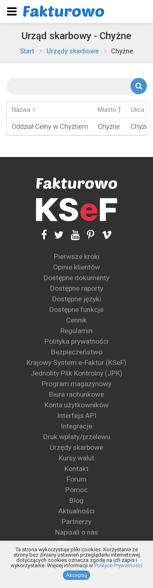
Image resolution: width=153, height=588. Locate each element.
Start (27, 51)
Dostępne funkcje (76, 309)
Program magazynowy (76, 384)
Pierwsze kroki (77, 256)
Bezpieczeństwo (76, 352)
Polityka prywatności (76, 341)
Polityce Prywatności (118, 565)
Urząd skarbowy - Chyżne (76, 36)
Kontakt (76, 468)
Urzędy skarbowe (73, 51)
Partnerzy (76, 521)
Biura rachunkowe (76, 394)
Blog (76, 500)
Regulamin (76, 331)
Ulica (140, 109)
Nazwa (24, 109)
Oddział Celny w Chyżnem (50, 126)
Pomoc (76, 490)
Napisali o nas (76, 532)
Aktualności (76, 511)
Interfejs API (76, 415)
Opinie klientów (76, 267)
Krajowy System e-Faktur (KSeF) (76, 362)
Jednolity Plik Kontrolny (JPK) (76, 373)
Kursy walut (76, 458)
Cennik (76, 320)
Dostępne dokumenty (76, 278)
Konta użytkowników (76, 405)
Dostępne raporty (76, 288)
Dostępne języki (76, 299)
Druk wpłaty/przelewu (76, 437)
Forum (76, 479)
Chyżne (122, 51)
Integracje (76, 426)
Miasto (109, 109)
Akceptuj (76, 575)
